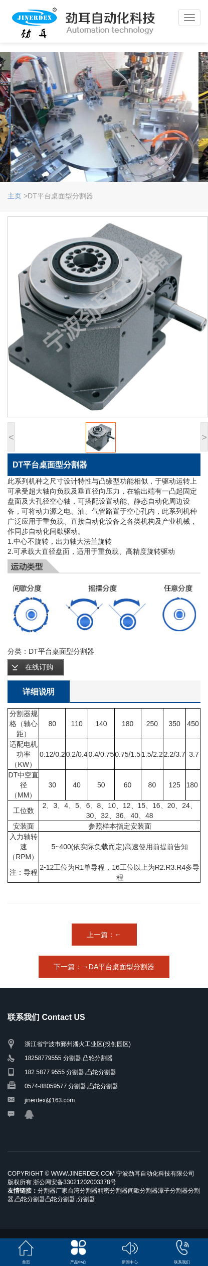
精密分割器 (113, 1190)
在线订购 (39, 667)
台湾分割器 (83, 1190)
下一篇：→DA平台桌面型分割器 (104, 967)
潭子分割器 (173, 1190)
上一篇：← (104, 935)
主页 (15, 196)
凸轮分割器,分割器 (70, 1199)
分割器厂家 (53, 1190)
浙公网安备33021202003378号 (74, 1182)
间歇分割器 (143, 1190)
